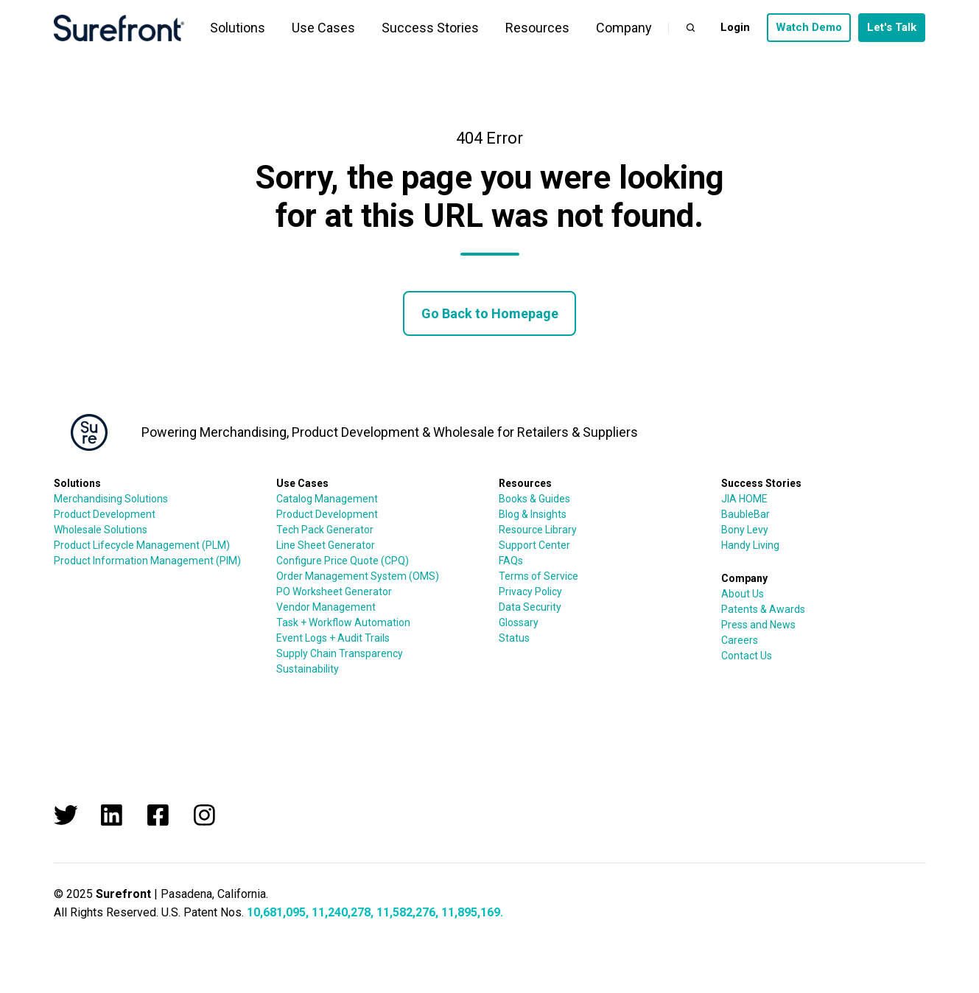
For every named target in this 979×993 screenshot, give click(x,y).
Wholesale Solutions (100, 530)
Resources (537, 27)
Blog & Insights (532, 514)
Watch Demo (809, 27)
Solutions (237, 27)
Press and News (758, 625)
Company (624, 27)
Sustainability (307, 669)
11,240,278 (341, 912)
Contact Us (746, 656)
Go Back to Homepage (489, 313)
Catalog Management (327, 499)
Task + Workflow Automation (343, 622)
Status (514, 638)
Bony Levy (744, 530)
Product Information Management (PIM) (147, 560)
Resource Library (538, 530)
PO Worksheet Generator (334, 591)
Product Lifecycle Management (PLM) (142, 545)
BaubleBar (745, 514)
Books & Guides (534, 499)
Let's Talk (891, 27)
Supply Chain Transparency (339, 653)
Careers (739, 640)
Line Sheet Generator (325, 545)
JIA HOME (744, 499)
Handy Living (750, 545)
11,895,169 (470, 912)
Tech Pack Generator (324, 530)
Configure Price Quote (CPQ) (342, 560)
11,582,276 (405, 912)
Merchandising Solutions (111, 499)
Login (735, 27)
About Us (742, 594)
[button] (690, 27)
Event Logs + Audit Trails (333, 638)
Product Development (104, 514)
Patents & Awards (763, 609)
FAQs (511, 560)
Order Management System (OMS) (357, 576)
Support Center (534, 545)
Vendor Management (326, 607)
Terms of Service (538, 576)
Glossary (518, 622)
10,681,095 (276, 912)
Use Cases (323, 27)
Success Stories (430, 27)
